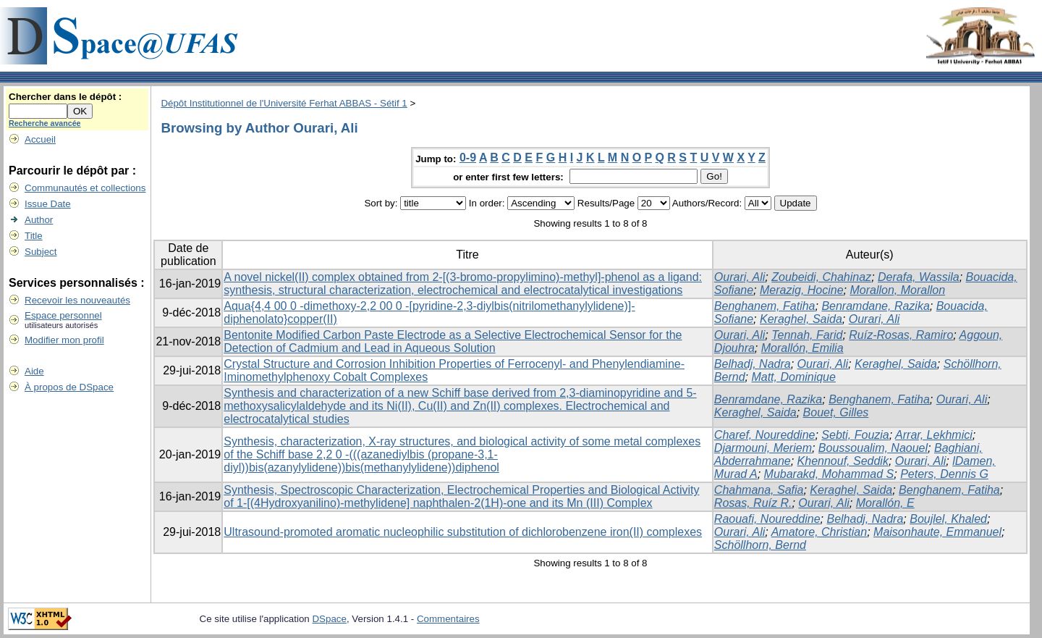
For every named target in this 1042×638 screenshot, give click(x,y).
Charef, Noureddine (765, 435)
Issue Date (48, 203)
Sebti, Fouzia (855, 435)
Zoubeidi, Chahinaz (821, 277)
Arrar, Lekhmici (934, 435)
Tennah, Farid (806, 335)
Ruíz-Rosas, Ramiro (901, 335)
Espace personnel (63, 315)
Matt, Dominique (793, 377)
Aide (34, 371)
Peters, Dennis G (944, 474)
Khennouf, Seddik (843, 461)
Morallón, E (885, 503)
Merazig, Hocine (802, 290)
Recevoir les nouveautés (77, 300)
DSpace (329, 618)
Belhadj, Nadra (752, 364)
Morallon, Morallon (897, 290)
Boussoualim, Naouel (873, 448)
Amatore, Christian (819, 532)
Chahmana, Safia (759, 490)
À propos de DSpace (69, 387)
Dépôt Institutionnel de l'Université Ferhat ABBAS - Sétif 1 (284, 103)
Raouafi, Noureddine (767, 519)
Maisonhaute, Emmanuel (937, 532)
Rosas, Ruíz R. (753, 503)
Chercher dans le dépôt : (65, 96)
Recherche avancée (45, 123)
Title (34, 235)
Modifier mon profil (64, 340)
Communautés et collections (85, 187)
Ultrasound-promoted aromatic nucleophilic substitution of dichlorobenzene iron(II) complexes (463, 532)
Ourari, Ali (740, 277)
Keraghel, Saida (801, 319)
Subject (40, 251)
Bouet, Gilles (836, 412)
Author (39, 219)
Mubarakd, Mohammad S (829, 474)
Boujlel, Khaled (948, 519)
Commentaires (448, 618)
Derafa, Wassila (919, 277)
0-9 (467, 157)
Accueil (40, 139)
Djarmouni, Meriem (763, 448)
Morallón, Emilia (802, 348)
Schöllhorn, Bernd (760, 545)
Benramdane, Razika (875, 306)
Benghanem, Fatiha (765, 306)
